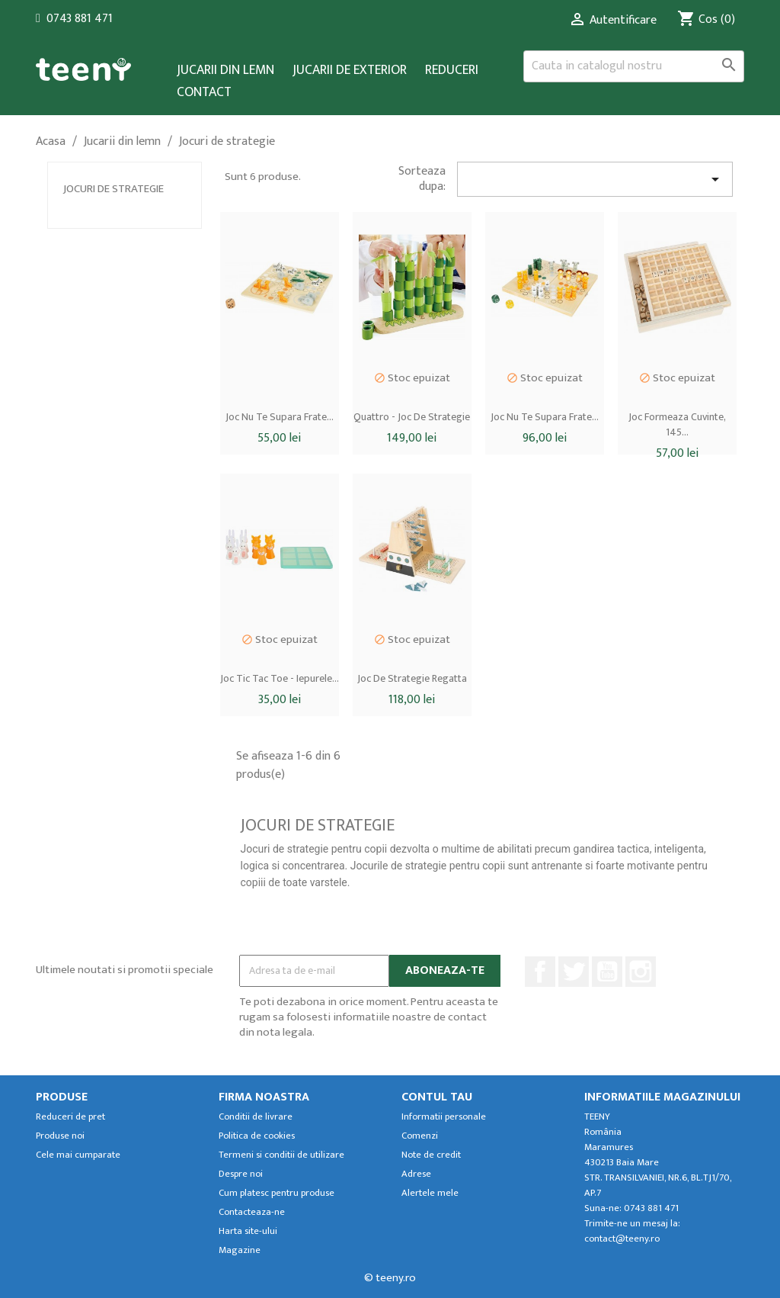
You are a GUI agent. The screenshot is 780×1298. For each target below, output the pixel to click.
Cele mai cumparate (78, 1155)
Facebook (540, 971)
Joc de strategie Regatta (412, 678)
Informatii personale (443, 1117)
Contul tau (436, 1097)
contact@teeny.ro (622, 1239)
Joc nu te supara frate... (279, 417)
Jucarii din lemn (225, 70)
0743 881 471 (79, 18)
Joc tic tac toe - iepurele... (279, 678)
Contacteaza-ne (252, 1212)
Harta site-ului (248, 1231)
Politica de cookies (257, 1136)
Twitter (573, 971)
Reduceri (451, 70)
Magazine (240, 1250)
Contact (204, 92)
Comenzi (419, 1136)
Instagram (640, 971)
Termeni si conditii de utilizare (281, 1155)
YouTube (607, 971)
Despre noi (241, 1174)
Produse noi (60, 1136)
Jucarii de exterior (349, 70)
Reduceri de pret (70, 1117)
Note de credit (431, 1155)
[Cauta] (633, 66)
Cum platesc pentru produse (276, 1193)
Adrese (416, 1174)
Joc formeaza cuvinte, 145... (677, 424)
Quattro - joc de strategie (411, 417)
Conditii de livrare (255, 1117)
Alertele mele (430, 1193)
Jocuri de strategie (113, 188)
